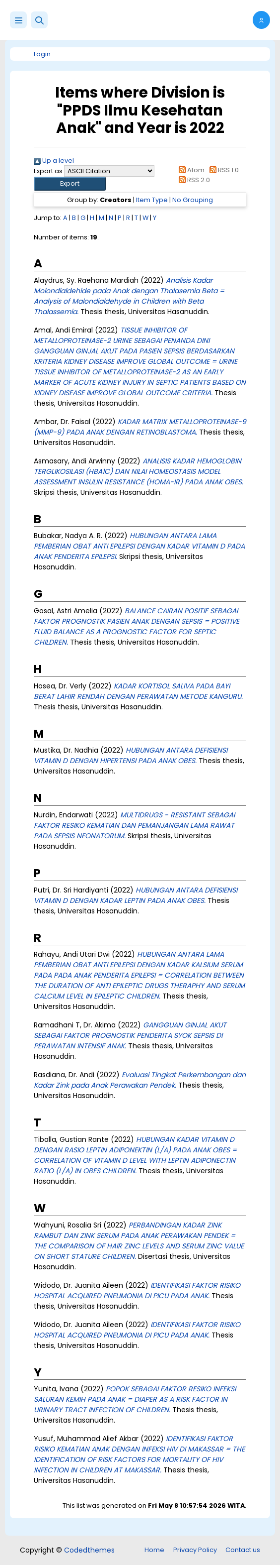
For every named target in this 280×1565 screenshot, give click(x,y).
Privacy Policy (195, 1550)
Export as (48, 171)
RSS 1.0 (222, 170)
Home (154, 1550)
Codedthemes (89, 1550)
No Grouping (192, 200)
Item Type (152, 200)
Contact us (242, 1550)
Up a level (54, 160)
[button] (39, 19)
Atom (190, 170)
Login (42, 54)
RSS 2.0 (193, 180)
